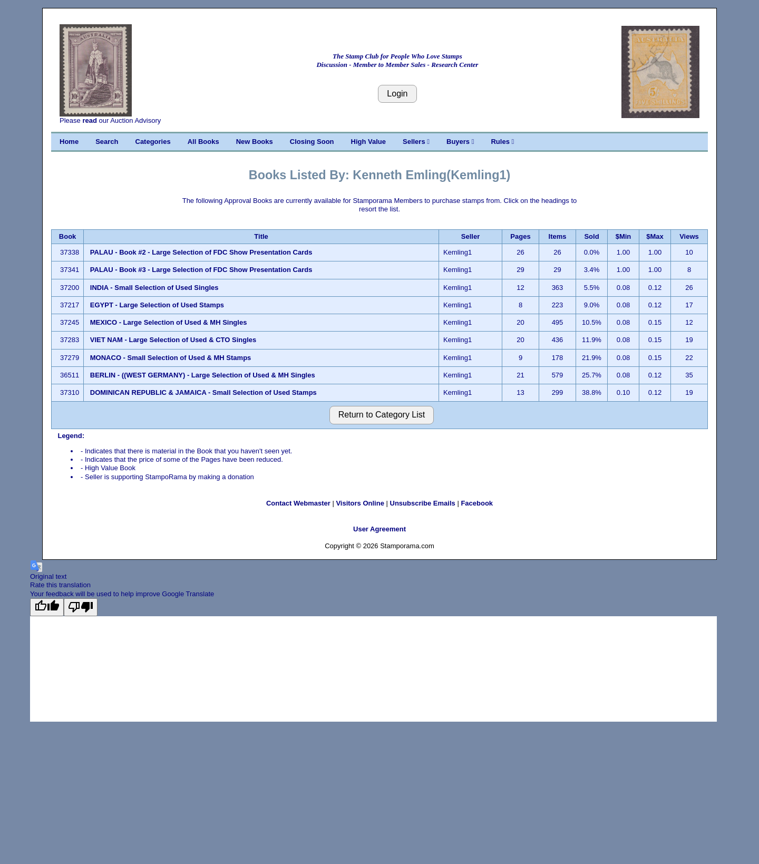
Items (558, 236)
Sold (591, 236)
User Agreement (379, 529)
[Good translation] (47, 607)
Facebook (477, 503)
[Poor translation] (81, 607)
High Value (368, 141)
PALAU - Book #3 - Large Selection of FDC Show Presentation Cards (201, 270)
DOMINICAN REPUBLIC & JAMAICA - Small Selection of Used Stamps (203, 392)
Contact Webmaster (298, 503)
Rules (502, 141)
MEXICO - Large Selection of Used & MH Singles (168, 322)
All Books (203, 141)
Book (67, 236)
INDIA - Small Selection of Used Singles (154, 288)
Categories (153, 141)
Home (69, 141)
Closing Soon (312, 141)
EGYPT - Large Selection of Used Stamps (157, 305)
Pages (520, 236)
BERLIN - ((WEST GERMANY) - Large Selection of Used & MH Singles (202, 375)
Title (261, 236)
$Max (655, 236)
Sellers (416, 141)
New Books (254, 141)
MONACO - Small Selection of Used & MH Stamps (170, 358)
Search (106, 141)
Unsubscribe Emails (422, 503)
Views (689, 236)
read (89, 120)
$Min (623, 236)
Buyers (460, 141)
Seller (470, 236)
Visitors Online (360, 503)
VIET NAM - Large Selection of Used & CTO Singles (173, 340)
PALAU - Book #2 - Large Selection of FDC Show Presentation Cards (201, 252)
